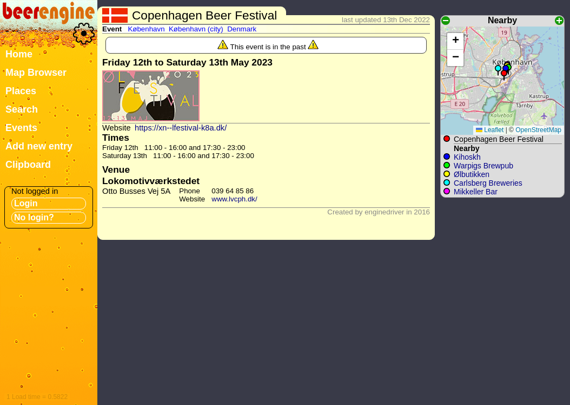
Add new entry (38, 146)
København (146, 29)
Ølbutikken (471, 174)
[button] (504, 75)
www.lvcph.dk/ (234, 199)
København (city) (196, 29)
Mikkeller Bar (476, 191)
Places (20, 91)
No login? (34, 217)
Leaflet (489, 130)
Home (18, 54)
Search (21, 109)
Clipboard (28, 164)
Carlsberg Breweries (488, 183)
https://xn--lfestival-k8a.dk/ (181, 127)
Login (26, 203)
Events (21, 127)
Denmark (241, 29)
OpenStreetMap (538, 130)
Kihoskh (467, 157)
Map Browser (36, 72)
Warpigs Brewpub (483, 165)
